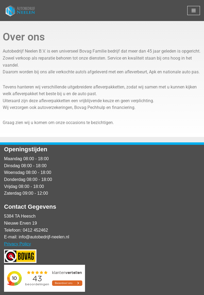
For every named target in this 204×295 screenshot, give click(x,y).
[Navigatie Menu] (193, 10)
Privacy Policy (17, 244)
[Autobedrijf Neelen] (20, 10)
